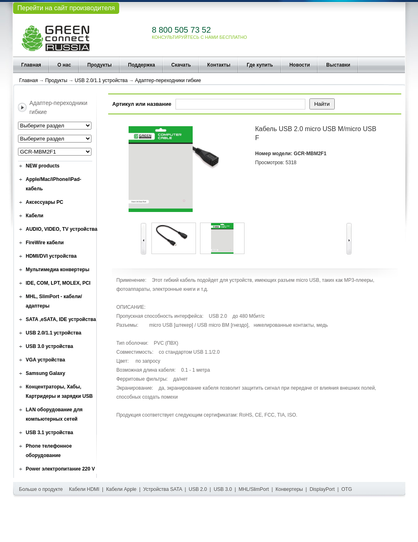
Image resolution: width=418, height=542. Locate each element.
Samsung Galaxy (45, 373)
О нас (64, 65)
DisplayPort (321, 489)
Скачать (181, 65)
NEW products (43, 166)
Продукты (99, 65)
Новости (299, 65)
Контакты (219, 65)
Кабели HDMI (84, 489)
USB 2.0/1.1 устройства (101, 80)
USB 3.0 (222, 489)
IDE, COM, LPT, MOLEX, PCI (58, 283)
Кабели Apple (121, 489)
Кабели (34, 216)
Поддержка (141, 65)
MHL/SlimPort (254, 489)
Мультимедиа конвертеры (57, 269)
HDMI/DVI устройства (51, 256)
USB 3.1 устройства (49, 432)
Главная (31, 65)
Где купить (260, 65)
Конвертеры (289, 489)
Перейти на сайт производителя (66, 7)
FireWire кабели (45, 242)
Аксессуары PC (44, 202)
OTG (346, 489)
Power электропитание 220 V (60, 469)
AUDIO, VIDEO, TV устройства (61, 229)
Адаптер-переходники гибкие (168, 80)
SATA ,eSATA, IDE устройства (61, 319)
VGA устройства (45, 360)
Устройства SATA (162, 489)
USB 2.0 (198, 489)
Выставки (338, 65)
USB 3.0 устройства (49, 346)
